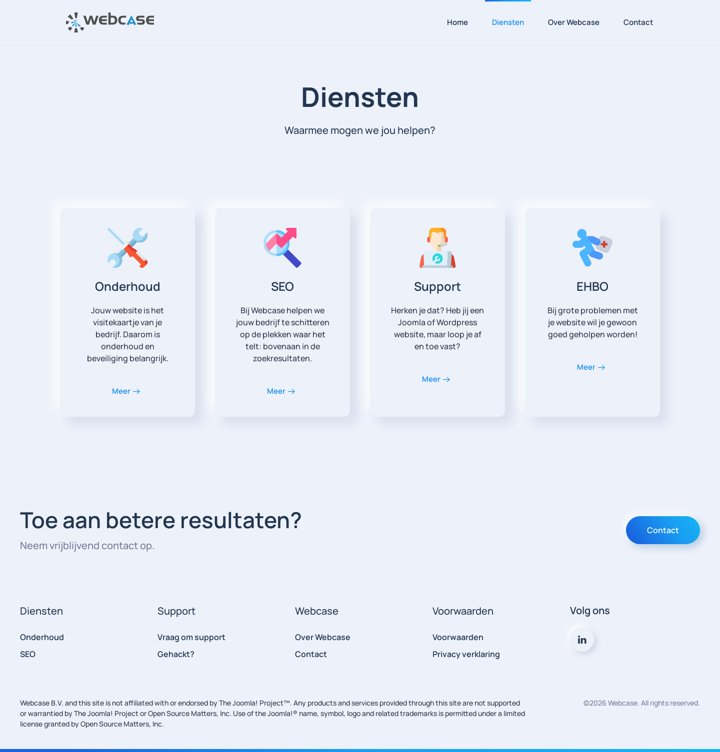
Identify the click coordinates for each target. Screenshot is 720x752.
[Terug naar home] (110, 22)
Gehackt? (176, 654)
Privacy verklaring (466, 654)
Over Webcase (574, 22)
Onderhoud (42, 637)
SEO (28, 654)
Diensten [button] (508, 22)
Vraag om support (192, 637)
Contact (638, 22)
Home (457, 22)
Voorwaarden (458, 637)
